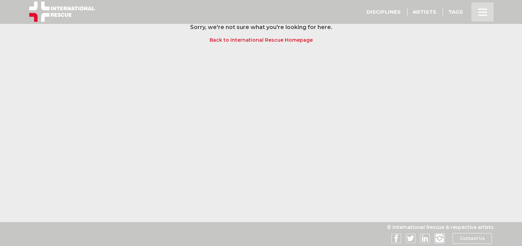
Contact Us (472, 238)
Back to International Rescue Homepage (261, 40)
